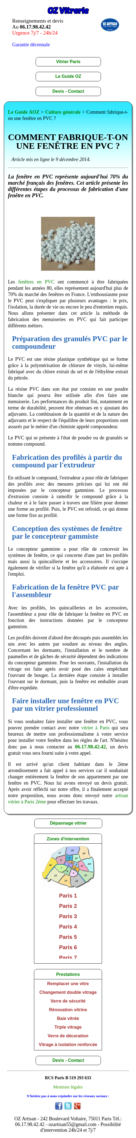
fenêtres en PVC (36, 282)
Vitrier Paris (68, 61)
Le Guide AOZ (23, 112)
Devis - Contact (68, 91)
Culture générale (63, 112)
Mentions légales (68, 1087)
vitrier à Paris (95, 727)
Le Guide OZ (68, 76)
